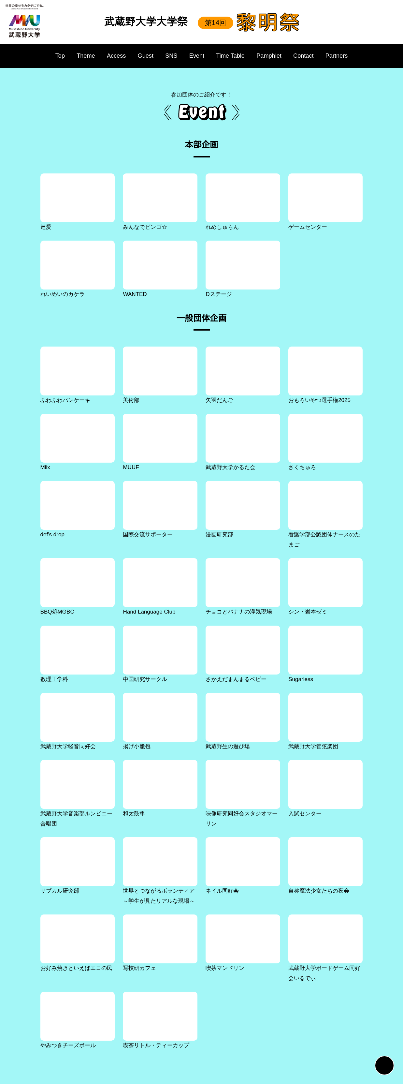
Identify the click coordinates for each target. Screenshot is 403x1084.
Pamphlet (269, 56)
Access (113, 56)
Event (193, 56)
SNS (167, 56)
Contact (306, 56)
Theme (83, 56)
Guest (142, 56)
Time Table (228, 56)
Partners (341, 56)
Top (55, 56)
